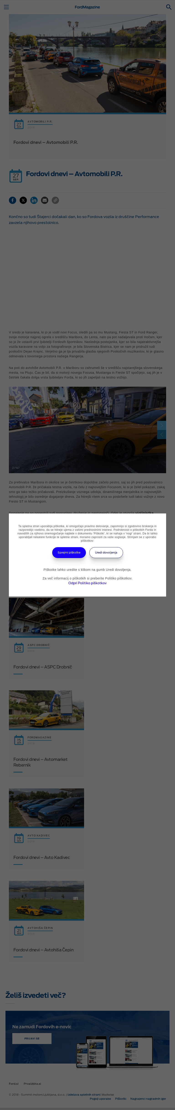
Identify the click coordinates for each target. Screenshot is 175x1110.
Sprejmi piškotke (69, 552)
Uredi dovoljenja (106, 552)
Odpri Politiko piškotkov (87, 583)
